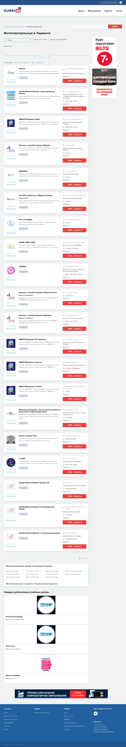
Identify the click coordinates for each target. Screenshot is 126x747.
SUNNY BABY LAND (27, 242)
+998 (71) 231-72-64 (100, 727)
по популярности (22, 63)
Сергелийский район (12, 574)
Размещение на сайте (41, 713)
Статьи (119, 11)
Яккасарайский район (32, 577)
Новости (108, 11)
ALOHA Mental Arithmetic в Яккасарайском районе (37, 92)
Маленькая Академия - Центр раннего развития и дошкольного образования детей (40, 411)
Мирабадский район (52, 571)
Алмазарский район (12, 571)
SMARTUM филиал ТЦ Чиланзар (32, 339)
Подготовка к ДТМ (10, 716)
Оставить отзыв (11, 82)
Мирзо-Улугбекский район (73, 571)
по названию (38, 63)
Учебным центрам (70, 723)
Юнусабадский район (13, 577)
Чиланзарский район (52, 574)
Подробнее (23, 78)
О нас (66, 713)
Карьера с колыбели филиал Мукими (34, 145)
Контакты (67, 729)
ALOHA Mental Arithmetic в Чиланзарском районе (39, 533)
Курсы (81, 11)
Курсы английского (11, 719)
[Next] (86, 558)
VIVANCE (22, 266)
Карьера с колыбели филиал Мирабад (35, 315)
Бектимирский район (32, 571)
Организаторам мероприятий (74, 726)
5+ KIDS (22, 458)
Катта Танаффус (25, 219)
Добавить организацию (110, 2)
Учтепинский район (32, 574)
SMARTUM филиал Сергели (30, 362)
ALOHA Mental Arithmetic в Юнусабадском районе (36, 508)
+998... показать (74, 81)
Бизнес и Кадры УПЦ (27, 436)
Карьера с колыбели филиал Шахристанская (38, 292)
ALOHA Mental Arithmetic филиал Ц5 (34, 483)
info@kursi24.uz (99, 725)
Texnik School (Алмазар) (14, 617)
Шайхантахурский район (73, 574)
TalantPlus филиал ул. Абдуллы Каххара (35, 195)
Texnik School (10, 646)
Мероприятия (94, 11)
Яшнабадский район (52, 577)
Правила (67, 719)
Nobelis (22, 68)
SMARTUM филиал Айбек (29, 119)
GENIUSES (23, 171)
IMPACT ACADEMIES (13, 676)
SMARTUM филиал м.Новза (30, 386)
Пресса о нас (68, 716)
